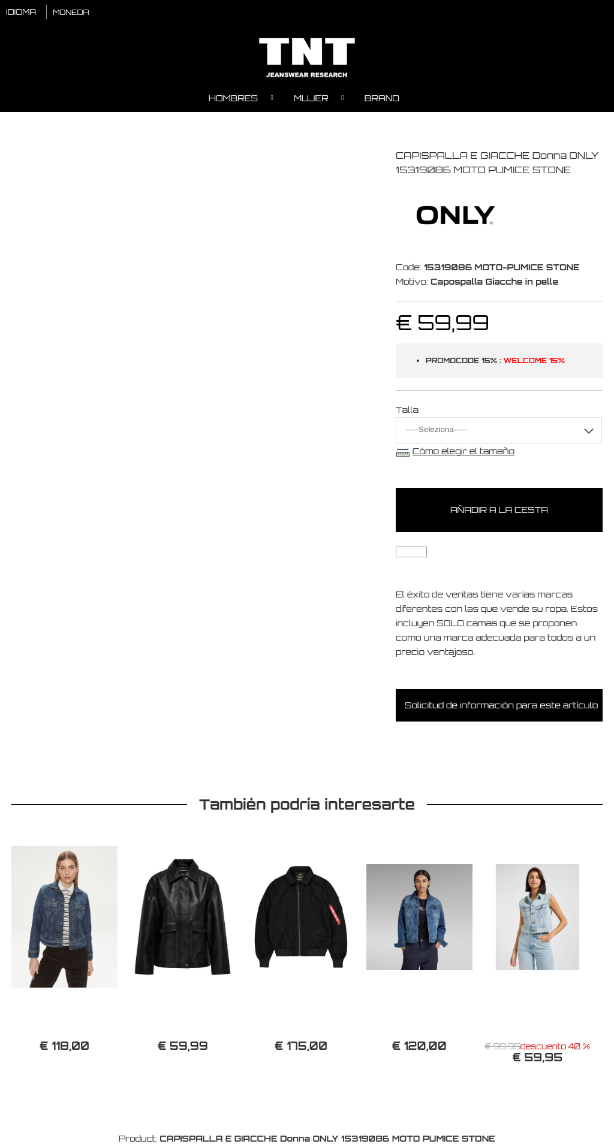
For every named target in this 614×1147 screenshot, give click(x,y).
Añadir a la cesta (499, 511)
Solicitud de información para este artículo (501, 706)
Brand (382, 99)
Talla (407, 411)
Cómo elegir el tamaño (463, 452)
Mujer (311, 99)
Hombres (233, 99)
